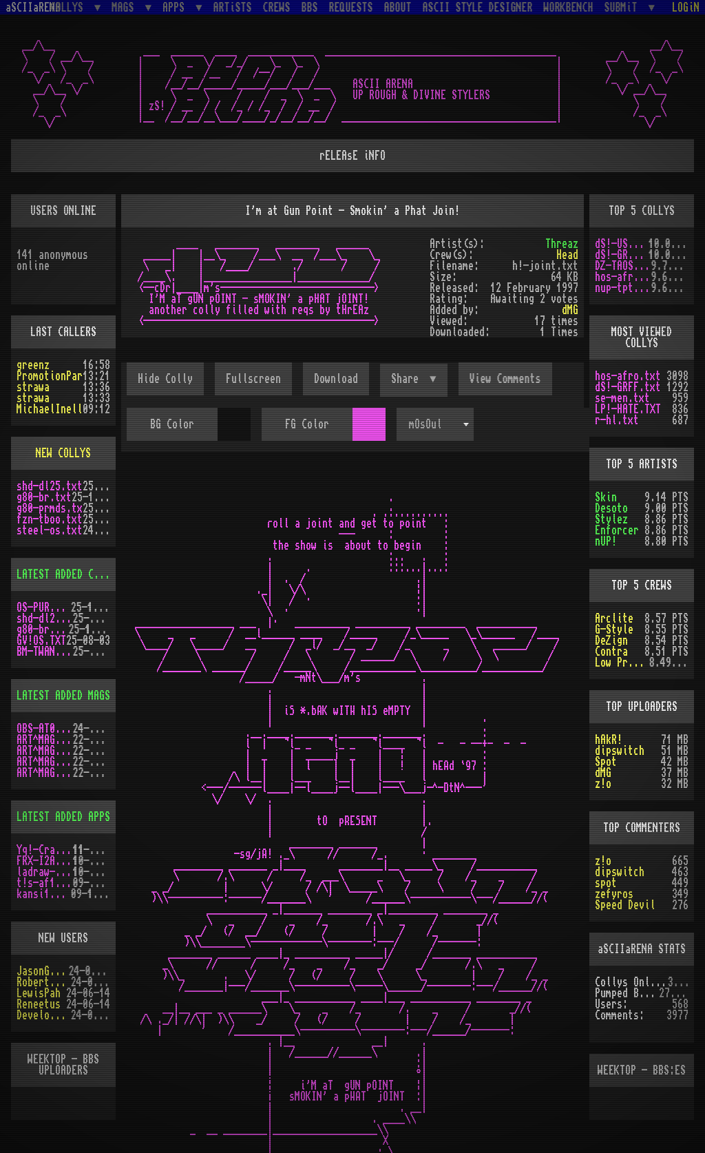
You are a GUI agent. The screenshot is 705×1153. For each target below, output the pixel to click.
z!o (603, 783)
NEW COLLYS (63, 453)
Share (407, 378)
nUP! (606, 541)
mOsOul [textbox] (425, 424)
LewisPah (39, 993)
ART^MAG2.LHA (45, 772)
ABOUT (398, 7)
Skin (606, 497)
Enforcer (617, 530)
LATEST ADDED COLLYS (69, 574)
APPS (176, 7)
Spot (606, 761)
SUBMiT (623, 7)
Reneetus (39, 1004)
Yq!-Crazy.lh (45, 849)
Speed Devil (625, 905)
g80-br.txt (44, 497)
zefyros (614, 894)
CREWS (277, 7)
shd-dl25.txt (50, 486)
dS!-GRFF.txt (622, 254)
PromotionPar (50, 376)
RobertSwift (44, 982)
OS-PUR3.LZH (44, 607)
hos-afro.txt (623, 276)
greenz (33, 365)
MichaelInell (50, 409)
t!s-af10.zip (45, 883)
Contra (611, 651)
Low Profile (622, 662)
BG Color (172, 424)
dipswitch (619, 750)
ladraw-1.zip (45, 871)
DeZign (611, 640)
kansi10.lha (44, 894)
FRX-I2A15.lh (45, 860)
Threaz (561, 243)
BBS (310, 7)
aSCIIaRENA (33, 7)
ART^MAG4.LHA (45, 750)
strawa (33, 387)
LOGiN (685, 7)
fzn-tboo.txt (50, 519)
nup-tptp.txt (623, 287)
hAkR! (608, 739)
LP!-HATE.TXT (628, 409)
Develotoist (44, 1015)
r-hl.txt (617, 420)
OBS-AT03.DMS (45, 728)
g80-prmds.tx (50, 508)
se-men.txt (622, 398)
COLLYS (69, 7)
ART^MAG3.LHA (45, 739)
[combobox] (435, 424)
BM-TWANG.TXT (45, 651)
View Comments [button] (505, 378)
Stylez (611, 519)
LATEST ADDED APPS (63, 816)
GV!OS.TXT (41, 640)
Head (567, 254)
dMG (570, 309)
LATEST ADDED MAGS (63, 695)
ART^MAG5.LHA (45, 761)
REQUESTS (351, 7)
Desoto (611, 508)
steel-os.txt (50, 530)
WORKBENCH (568, 7)
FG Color (307, 424)
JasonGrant (43, 971)
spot (606, 883)
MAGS (125, 7)
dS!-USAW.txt (622, 243)
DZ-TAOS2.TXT (623, 265)
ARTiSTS (232, 7)
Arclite (614, 618)
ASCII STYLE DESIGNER (478, 7)
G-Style (614, 629)
